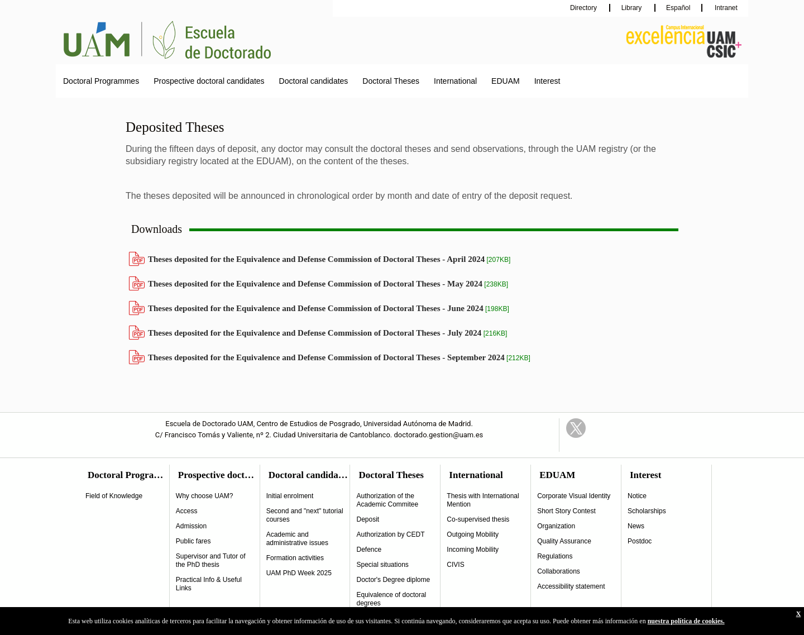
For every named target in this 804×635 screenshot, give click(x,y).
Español (678, 8)
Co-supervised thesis (478, 519)
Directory (584, 8)
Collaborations (558, 571)
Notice (637, 496)
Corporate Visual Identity (573, 496)
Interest (547, 81)
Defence (368, 549)
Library (632, 8)
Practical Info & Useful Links (209, 584)
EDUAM (505, 81)
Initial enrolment (290, 496)
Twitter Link (576, 428)
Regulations (554, 556)
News (636, 526)
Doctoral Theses (390, 81)
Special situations (382, 565)
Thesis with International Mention (483, 500)
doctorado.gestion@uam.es (439, 435)
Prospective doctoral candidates (209, 81)
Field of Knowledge (113, 496)
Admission (191, 526)
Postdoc (640, 541)
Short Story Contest (566, 511)
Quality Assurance (564, 541)
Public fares (193, 541)
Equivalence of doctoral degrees (391, 599)
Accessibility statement (571, 586)
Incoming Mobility (473, 549)
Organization (556, 526)
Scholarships (647, 511)
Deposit (367, 519)
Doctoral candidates (313, 81)
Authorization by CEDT (390, 534)
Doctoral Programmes (101, 81)
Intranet (725, 8)
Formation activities (295, 558)
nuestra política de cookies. (686, 621)
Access (187, 511)
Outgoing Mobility (473, 534)
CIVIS (455, 565)
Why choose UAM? (204, 496)
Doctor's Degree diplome (393, 580)
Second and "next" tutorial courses (304, 515)
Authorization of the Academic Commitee (387, 500)
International (455, 81)
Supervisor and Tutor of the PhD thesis (211, 560)
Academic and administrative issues (297, 539)
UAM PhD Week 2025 (299, 573)
